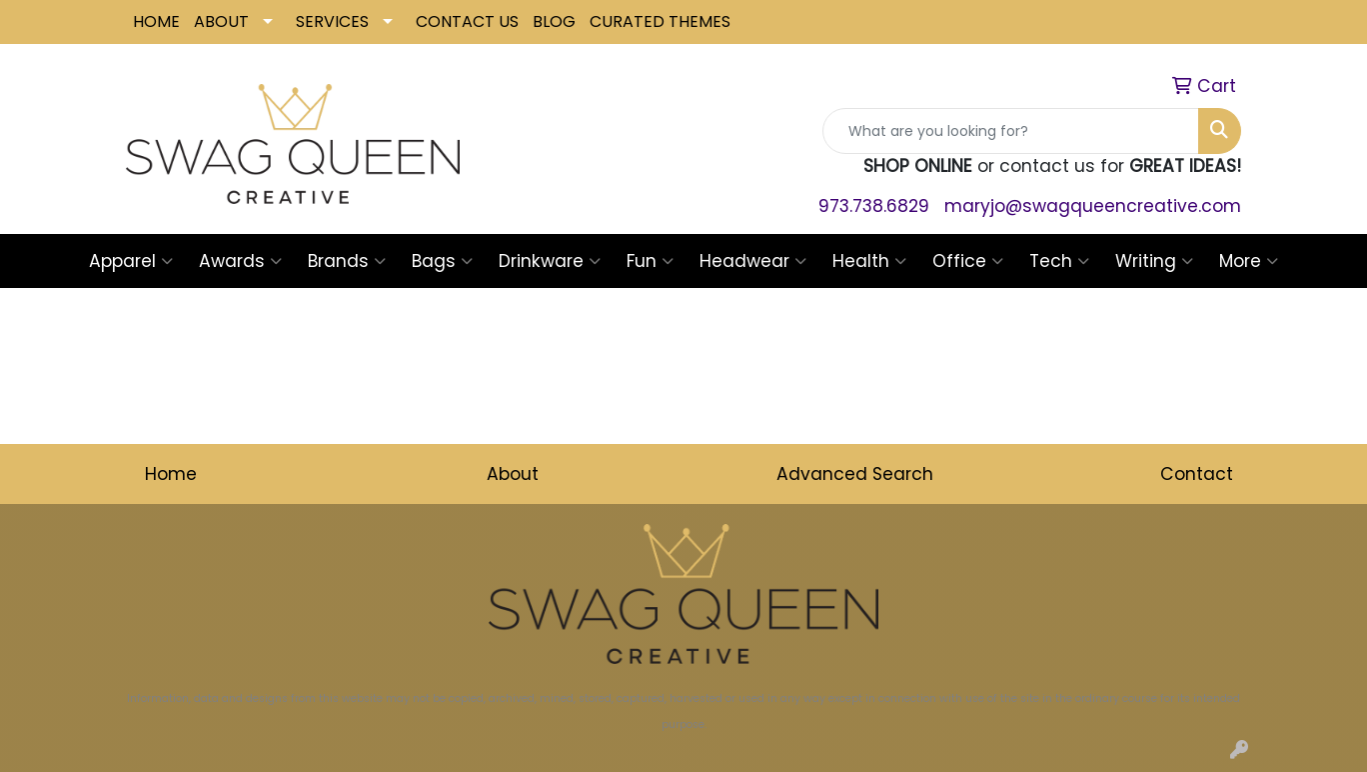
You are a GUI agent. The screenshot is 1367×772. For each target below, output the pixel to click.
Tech (1059, 261)
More (1248, 261)
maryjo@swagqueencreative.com (1092, 206)
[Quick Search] (1010, 131)
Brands (347, 261)
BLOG (554, 21)
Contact (1196, 474)
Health (869, 261)
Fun (650, 261)
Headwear (752, 261)
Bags (442, 261)
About (513, 474)
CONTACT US (467, 21)
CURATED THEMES (660, 21)
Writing (1154, 261)
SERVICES (332, 21)
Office (967, 261)
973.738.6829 (873, 206)
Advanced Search (854, 474)
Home (171, 474)
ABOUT (221, 21)
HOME (156, 21)
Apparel (131, 261)
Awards (240, 261)
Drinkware (550, 261)
